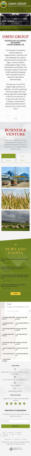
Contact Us (5, 436)
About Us (11, 432)
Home (3, 432)
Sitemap (25, 439)
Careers (19, 434)
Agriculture (8, 156)
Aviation (8, 160)
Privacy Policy (7, 439)
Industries (18, 432)
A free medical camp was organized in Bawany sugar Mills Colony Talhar (13, 267)
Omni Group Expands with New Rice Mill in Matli (15, 260)
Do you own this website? (13, 311)
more (15, 293)
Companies (5, 434)
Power (22, 156)
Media (12, 434)
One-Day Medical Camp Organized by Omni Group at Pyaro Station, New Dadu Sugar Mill (15, 276)
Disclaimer (16, 439)
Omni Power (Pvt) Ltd (8, 353)
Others (22, 160)
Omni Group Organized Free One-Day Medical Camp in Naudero (13, 285)
